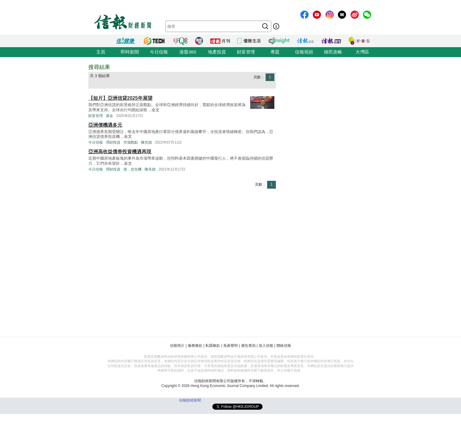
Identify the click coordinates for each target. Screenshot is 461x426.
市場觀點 (130, 142)
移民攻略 (333, 51)
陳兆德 (146, 142)
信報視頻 (304, 51)
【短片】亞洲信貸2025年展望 (120, 98)
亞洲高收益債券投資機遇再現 (119, 151)
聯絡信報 (283, 345)
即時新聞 (130, 51)
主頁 (100, 51)
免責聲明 (230, 345)
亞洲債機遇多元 (105, 125)
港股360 (187, 51)
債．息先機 (132, 169)
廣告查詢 (248, 345)
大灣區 (362, 51)
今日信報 (159, 51)
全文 (155, 110)
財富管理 (246, 51)
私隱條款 (212, 345)
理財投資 (113, 142)
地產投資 (217, 51)
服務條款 (195, 345)
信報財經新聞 (190, 400)
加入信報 (266, 345)
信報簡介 (177, 345)
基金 (109, 116)
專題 (275, 51)
